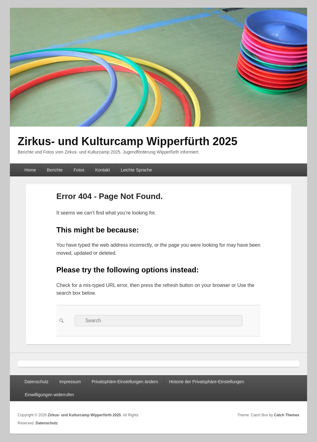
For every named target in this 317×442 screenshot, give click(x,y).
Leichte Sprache (136, 169)
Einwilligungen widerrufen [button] (49, 394)
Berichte (55, 169)
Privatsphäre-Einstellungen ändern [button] (125, 381)
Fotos (79, 169)
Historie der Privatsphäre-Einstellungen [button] (206, 381)
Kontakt (102, 169)
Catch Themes (286, 415)
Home (30, 169)
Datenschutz (36, 381)
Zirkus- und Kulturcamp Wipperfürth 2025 (127, 141)
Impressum (70, 381)
